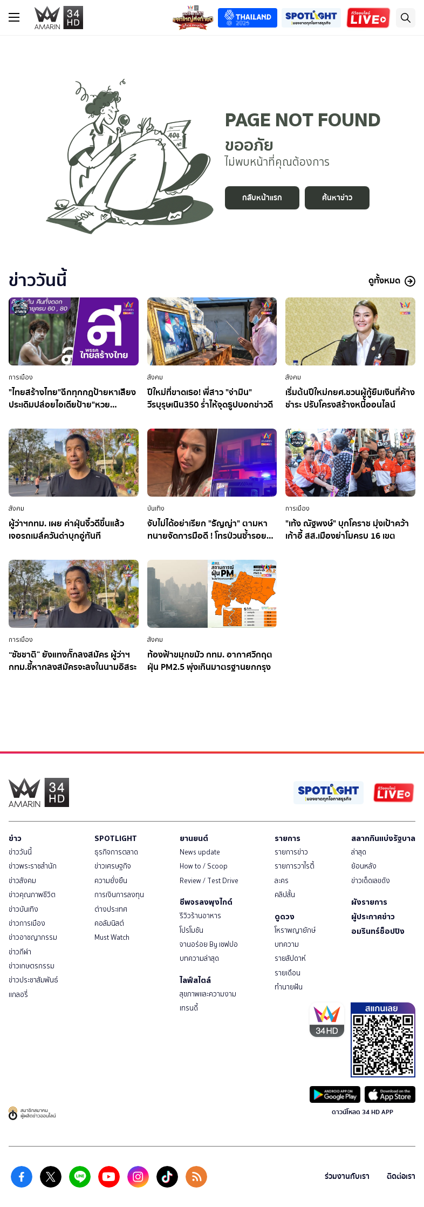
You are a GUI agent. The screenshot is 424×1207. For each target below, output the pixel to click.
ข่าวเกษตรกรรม (31, 966)
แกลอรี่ (18, 994)
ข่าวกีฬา (20, 952)
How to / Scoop (204, 866)
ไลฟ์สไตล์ (195, 980)
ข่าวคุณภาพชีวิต (32, 895)
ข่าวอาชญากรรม (33, 937)
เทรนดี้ (189, 1008)
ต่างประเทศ (110, 909)
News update (200, 852)
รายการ (287, 838)
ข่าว (15, 838)
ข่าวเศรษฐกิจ (112, 866)
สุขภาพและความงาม (208, 994)
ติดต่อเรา (401, 1176)
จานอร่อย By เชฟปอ (209, 944)
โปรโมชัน (191, 930)
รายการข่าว (291, 852)
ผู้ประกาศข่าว (373, 917)
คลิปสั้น (285, 895)
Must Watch (111, 937)
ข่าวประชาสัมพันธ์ (33, 980)
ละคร (282, 881)
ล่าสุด (358, 852)
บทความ (287, 944)
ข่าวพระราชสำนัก (33, 866)
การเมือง (21, 377)
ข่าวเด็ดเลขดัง (370, 881)
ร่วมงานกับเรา (347, 1176)
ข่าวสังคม (22, 881)
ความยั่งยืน (110, 881)
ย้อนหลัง (364, 866)
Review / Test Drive (209, 881)
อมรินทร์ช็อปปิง (378, 931)
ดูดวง (285, 917)
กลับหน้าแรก (262, 198)
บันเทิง (156, 508)
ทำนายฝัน (289, 987)
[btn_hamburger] (14, 17)
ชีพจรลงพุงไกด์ (206, 902)
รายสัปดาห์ (290, 958)
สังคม (155, 377)
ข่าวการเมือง (27, 923)
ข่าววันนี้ (20, 852)
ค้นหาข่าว (337, 198)
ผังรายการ (369, 902)
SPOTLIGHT (115, 838)
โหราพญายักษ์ (295, 930)
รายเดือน (287, 973)
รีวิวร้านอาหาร (200, 916)
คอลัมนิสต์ (109, 923)
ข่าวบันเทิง (23, 909)
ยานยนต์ (194, 838)
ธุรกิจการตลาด (116, 852)
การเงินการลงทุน (119, 895)
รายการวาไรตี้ (294, 866)
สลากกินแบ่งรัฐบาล (383, 838)
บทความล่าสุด (199, 958)
